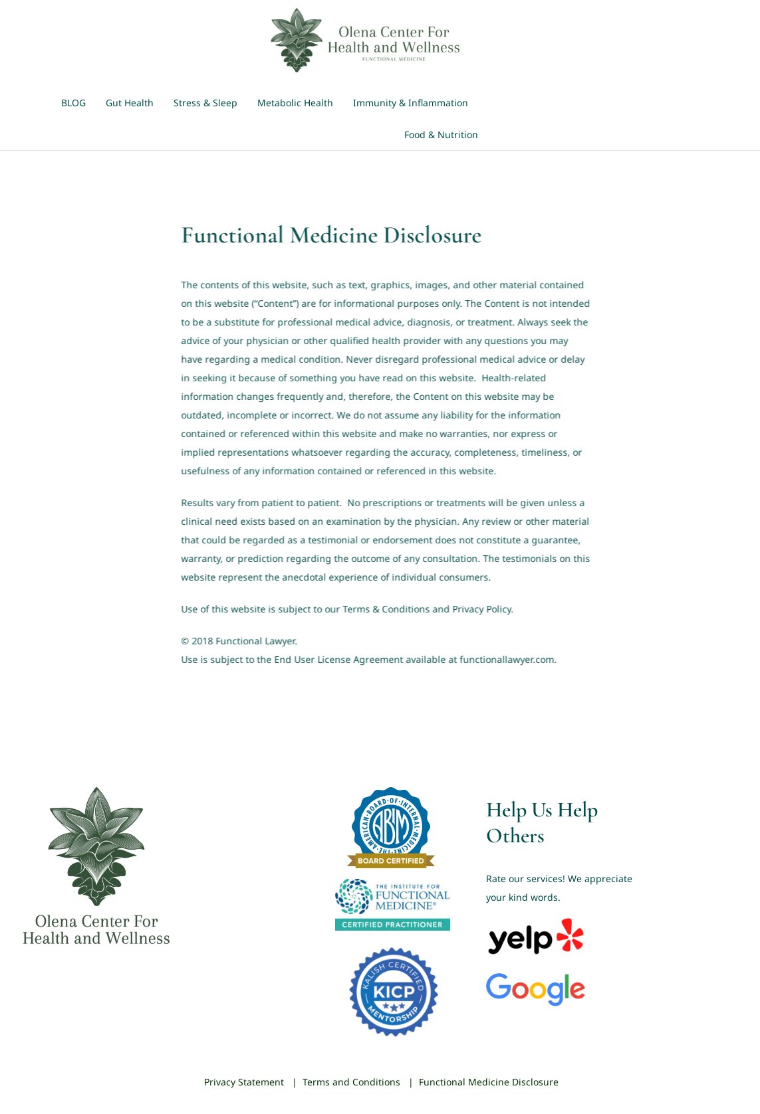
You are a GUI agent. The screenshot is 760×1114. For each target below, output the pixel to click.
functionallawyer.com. (506, 659)
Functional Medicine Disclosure (489, 1081)
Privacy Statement (244, 1081)
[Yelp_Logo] (536, 920)
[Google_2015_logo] (536, 977)
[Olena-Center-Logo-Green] (367, 11)
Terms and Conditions (351, 1081)
